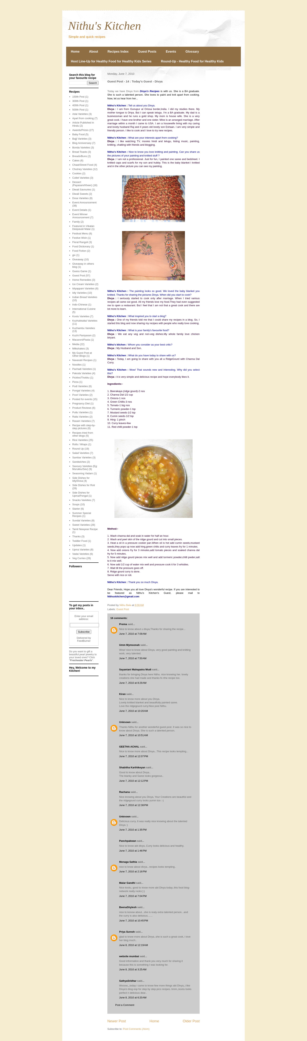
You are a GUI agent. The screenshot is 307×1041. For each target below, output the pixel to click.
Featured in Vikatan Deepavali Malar (83, 228)
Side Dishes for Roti (83, 485)
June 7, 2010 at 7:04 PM (133, 896)
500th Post (78, 109)
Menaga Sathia (128, 861)
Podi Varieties (80, 386)
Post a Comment (124, 1005)
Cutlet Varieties (80, 177)
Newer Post (116, 1021)
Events (171, 51)
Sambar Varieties (82, 457)
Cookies (76, 173)
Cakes (75, 160)
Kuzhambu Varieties (83, 328)
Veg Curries (79, 558)
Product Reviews (81, 407)
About (93, 51)
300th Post (78, 101)
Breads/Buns (79, 156)
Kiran (122, 694)
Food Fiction (79, 250)
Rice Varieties (80, 440)
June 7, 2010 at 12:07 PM (133, 756)
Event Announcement (84, 202)
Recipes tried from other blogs (82, 434)
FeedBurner (84, 640)
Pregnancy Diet (81, 403)
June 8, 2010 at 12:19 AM (133, 945)
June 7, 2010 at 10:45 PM (133, 920)
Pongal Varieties (81, 390)
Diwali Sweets (80, 193)
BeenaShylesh (128, 907)
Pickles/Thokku (80, 377)
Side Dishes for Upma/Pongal (81, 494)
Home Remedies (81, 279)
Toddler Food (79, 540)
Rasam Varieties (81, 421)
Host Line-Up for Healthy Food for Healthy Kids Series (111, 61)
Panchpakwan (127, 840)
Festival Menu (80, 233)
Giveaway (77, 259)
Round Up (78, 448)
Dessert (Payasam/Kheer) (82, 184)
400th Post (78, 105)
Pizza (75, 381)
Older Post (191, 1021)
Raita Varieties (80, 416)
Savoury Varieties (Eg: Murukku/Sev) (84, 468)
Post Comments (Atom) (136, 1028)
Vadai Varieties (80, 553)
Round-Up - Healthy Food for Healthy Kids (192, 61)
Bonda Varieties (81, 147)
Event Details (79, 209)
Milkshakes (78, 348)
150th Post (78, 96)
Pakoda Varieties (81, 373)
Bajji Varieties (80, 138)
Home (75, 51)
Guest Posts (147, 51)
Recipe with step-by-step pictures (83, 427)
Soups (75, 504)
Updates (77, 545)
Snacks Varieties (81, 500)
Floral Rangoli (80, 242)
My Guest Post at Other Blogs (82, 354)
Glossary (192, 51)
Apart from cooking (83, 118)
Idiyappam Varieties (83, 288)
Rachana (124, 792)
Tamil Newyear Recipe (85, 529)
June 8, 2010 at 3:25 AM (132, 969)
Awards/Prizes (80, 130)
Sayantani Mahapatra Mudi (135, 669)
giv (74, 255)
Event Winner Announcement (80, 216)
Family (76, 221)
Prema (123, 624)
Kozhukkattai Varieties (84, 320)
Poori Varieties (80, 394)
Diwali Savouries (81, 189)
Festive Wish (79, 237)
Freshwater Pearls (81, 660)
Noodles (77, 364)
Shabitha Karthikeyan (132, 767)
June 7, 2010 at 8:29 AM (132, 682)
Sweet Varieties (81, 524)
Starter (76, 508)
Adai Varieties (80, 113)
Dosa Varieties (80, 198)
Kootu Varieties (80, 316)
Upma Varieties (81, 549)
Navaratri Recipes (82, 360)
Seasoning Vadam (82, 473)
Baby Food (78, 134)
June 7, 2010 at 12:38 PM (133, 805)
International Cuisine (84, 308)
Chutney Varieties (82, 169)
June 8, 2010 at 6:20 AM (132, 997)
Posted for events (82, 399)
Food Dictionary (81, 246)
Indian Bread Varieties (84, 297)
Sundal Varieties (81, 520)
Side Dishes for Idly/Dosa (81, 479)
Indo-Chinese (79, 304)
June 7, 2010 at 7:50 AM (132, 658)
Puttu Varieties (80, 412)
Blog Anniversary (81, 143)
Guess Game (79, 271)
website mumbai (129, 956)
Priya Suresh (127, 931)
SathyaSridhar (127, 980)
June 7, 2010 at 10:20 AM (133, 710)
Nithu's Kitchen (104, 25)
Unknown (125, 722)
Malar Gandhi (127, 882)
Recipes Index (118, 51)
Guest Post (122, 609)
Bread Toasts (79, 151)
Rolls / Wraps (79, 444)
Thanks (76, 536)
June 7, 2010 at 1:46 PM (133, 850)
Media (75, 344)
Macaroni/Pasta (81, 339)
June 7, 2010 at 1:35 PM (133, 829)
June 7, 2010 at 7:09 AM (132, 633)
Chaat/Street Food (82, 164)
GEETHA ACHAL (129, 746)
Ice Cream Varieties (83, 284)
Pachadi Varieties (82, 368)
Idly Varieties (79, 292)
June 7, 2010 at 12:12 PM (133, 780)
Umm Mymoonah (129, 644)
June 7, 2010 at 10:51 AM (133, 735)
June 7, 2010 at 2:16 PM (133, 871)
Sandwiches (79, 461)
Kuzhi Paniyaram (81, 335)
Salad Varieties (80, 452)
